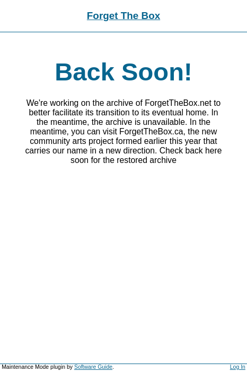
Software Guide (93, 367)
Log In (237, 367)
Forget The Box (123, 15)
